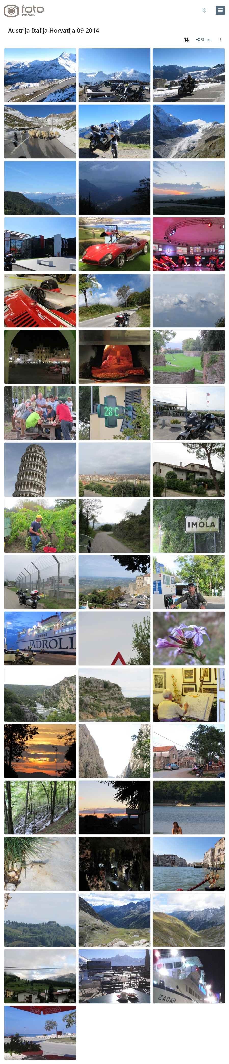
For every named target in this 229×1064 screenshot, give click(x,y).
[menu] (220, 10)
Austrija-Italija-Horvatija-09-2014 (53, 30)
